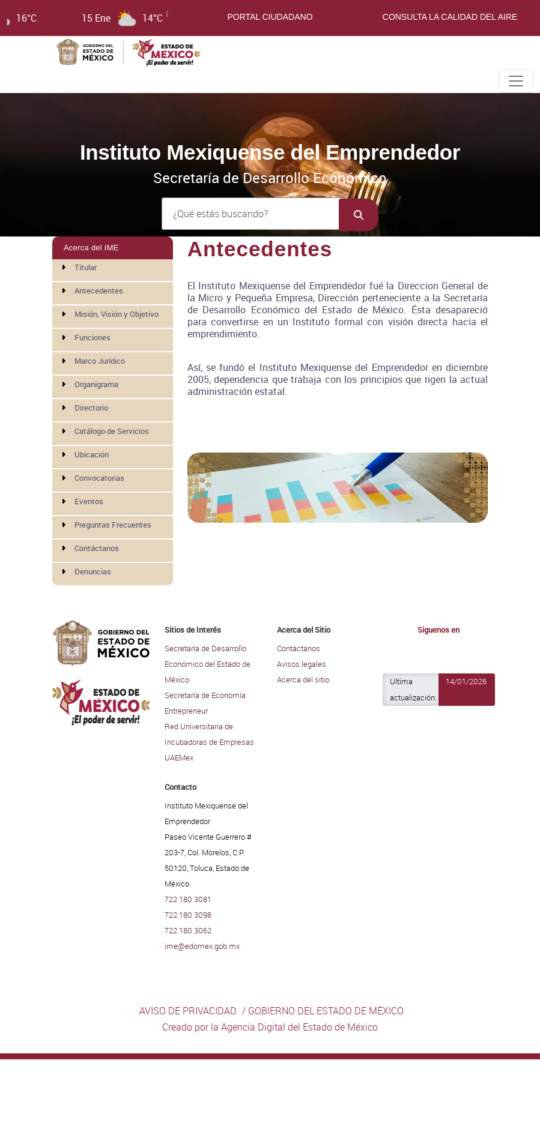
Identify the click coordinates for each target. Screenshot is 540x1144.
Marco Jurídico (99, 360)
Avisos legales (301, 663)
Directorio (91, 407)
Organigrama (96, 384)
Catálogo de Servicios (111, 431)
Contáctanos (96, 548)
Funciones (92, 337)
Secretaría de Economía (205, 695)
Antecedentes (98, 290)
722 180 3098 (188, 914)
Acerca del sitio (303, 679)
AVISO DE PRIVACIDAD (188, 1010)
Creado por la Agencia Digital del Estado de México (270, 1027)
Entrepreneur (186, 710)
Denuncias (92, 571)
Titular (85, 267)
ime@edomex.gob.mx (202, 946)
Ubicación (91, 454)
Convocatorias (99, 477)
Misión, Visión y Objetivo (116, 314)
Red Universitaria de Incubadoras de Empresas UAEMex (209, 742)
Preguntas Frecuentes (112, 524)
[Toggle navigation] (516, 81)
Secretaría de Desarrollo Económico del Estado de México (207, 664)
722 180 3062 (188, 930)
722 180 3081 (188, 899)
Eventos (88, 501)
